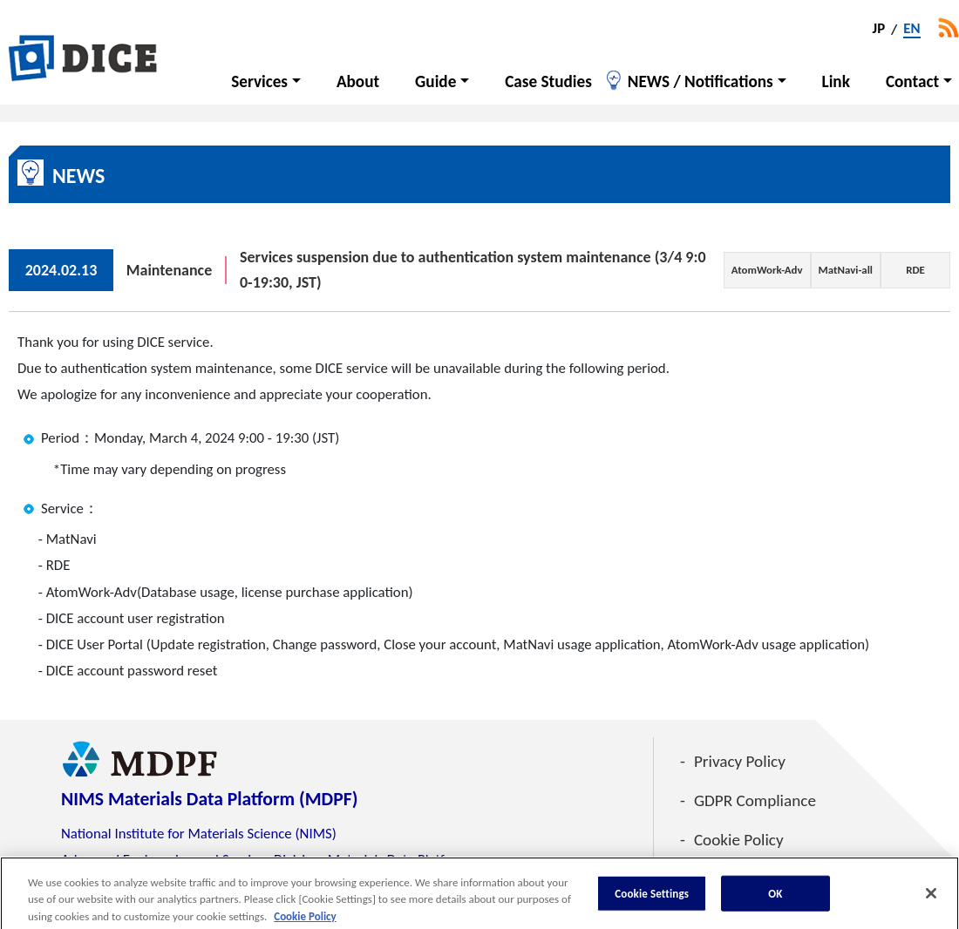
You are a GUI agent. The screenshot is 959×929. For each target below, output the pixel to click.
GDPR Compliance (755, 800)
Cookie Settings (652, 898)
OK (775, 898)
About (358, 81)
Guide (435, 81)
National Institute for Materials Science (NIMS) (199, 833)
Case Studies (548, 81)
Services (259, 81)
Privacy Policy (740, 761)
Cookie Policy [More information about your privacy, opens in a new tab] (305, 920)
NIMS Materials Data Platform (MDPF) (209, 798)
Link (836, 81)
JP (879, 29)
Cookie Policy (739, 840)
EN (911, 29)
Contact (912, 81)
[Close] (931, 897)
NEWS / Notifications (700, 81)
